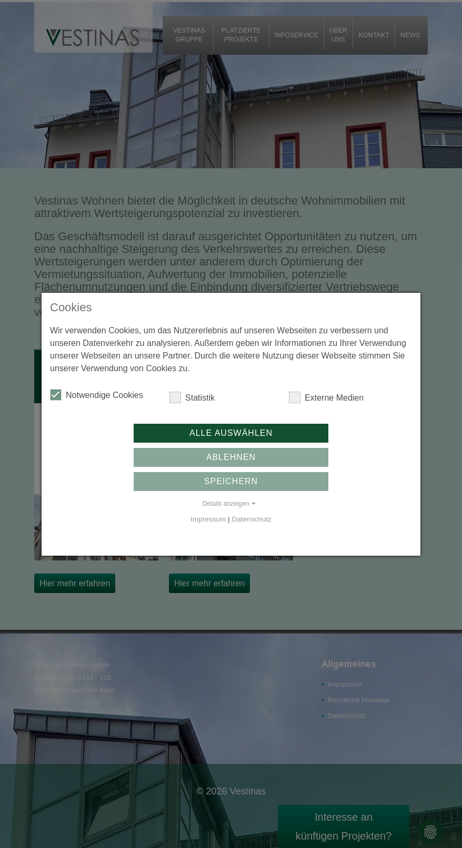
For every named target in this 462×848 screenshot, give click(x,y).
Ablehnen (231, 457)
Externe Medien (326, 397)
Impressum (208, 519)
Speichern (231, 481)
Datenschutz (252, 519)
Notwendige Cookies (96, 395)
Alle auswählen (231, 432)
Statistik (192, 397)
